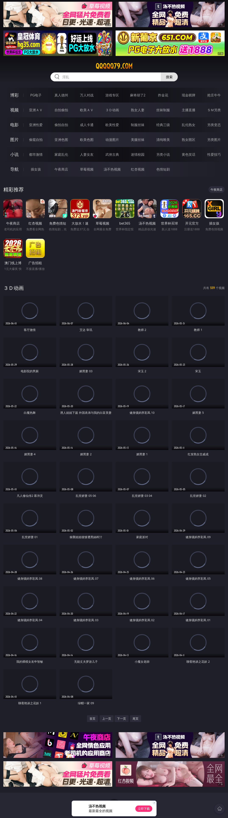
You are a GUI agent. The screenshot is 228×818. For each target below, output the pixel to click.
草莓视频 (87, 169)
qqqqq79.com (114, 66)
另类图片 (214, 139)
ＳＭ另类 (214, 110)
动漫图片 (112, 139)
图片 (14, 139)
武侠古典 (112, 154)
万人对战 (87, 95)
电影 (14, 125)
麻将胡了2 (137, 95)
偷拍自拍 (61, 124)
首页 (92, 719)
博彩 (14, 95)
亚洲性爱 (36, 124)
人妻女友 (87, 154)
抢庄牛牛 (214, 95)
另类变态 (214, 124)
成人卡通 (87, 124)
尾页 (135, 719)
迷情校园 (137, 154)
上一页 (106, 719)
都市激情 (36, 154)
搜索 (169, 77)
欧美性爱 (112, 124)
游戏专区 (112, 95)
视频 (14, 110)
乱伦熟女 (188, 124)
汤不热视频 (112, 169)
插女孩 (36, 169)
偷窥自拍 (36, 139)
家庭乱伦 (61, 154)
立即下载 (144, 809)
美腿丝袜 (137, 139)
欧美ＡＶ (87, 110)
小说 (14, 154)
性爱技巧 (214, 154)
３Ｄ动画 (112, 110)
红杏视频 (137, 169)
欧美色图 (87, 139)
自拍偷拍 (61, 110)
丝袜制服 (163, 110)
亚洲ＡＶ (36, 110)
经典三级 (163, 124)
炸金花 (163, 95)
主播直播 (188, 110)
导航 (14, 169)
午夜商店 (61, 169)
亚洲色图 (61, 139)
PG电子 (36, 95)
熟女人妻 (137, 110)
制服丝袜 (137, 124)
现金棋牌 (188, 95)
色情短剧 (163, 169)
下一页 (121, 719)
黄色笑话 (188, 154)
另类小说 (163, 154)
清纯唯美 (163, 139)
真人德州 (61, 95)
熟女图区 (188, 139)
